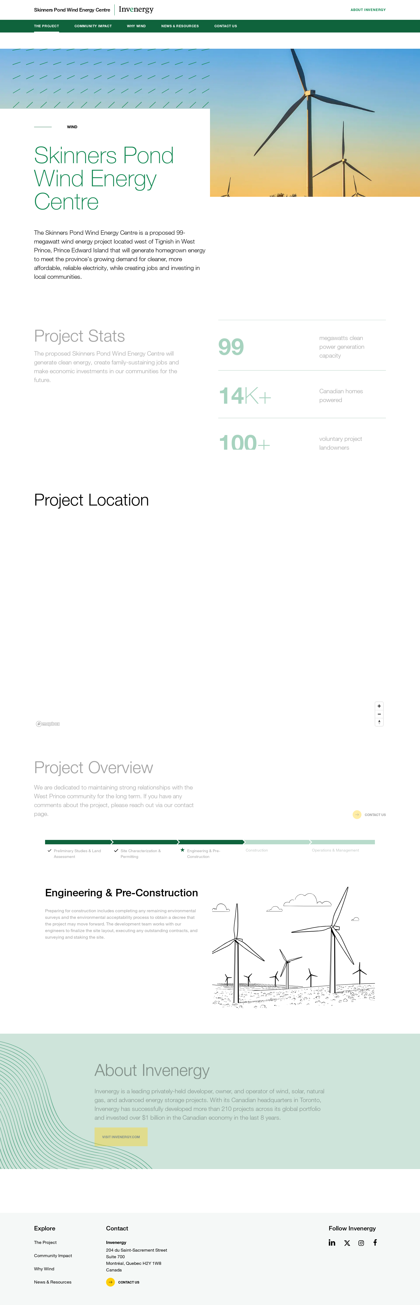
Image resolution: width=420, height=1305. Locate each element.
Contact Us (225, 26)
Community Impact (93, 26)
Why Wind (136, 26)
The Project (46, 26)
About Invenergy (368, 10)
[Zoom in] (379, 706)
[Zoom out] (379, 714)
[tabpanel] (210, 930)
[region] (210, 630)
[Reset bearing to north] (379, 722)
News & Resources (180, 26)
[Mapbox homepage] (48, 724)
